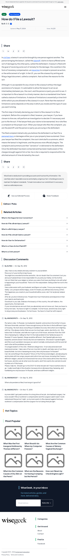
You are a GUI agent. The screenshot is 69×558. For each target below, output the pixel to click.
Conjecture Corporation (22, 552)
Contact (41, 534)
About (40, 531)
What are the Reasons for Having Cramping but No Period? (34, 473)
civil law (6, 57)
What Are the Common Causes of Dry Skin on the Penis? (13, 473)
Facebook (41, 544)
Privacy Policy (6, 555)
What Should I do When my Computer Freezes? (33, 446)
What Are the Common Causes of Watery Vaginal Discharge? (55, 446)
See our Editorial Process (18, 195)
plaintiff (37, 60)
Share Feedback (50, 195)
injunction (36, 70)
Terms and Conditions (17, 555)
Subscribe (47, 503)
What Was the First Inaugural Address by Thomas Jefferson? (12, 446)
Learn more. (60, 1)
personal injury (8, 136)
